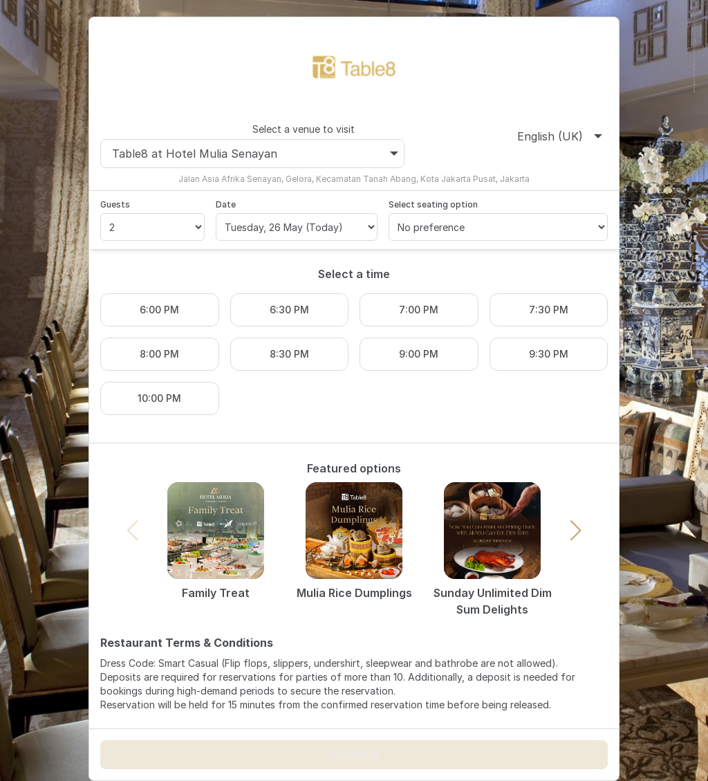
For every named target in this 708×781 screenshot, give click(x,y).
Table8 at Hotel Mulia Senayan (255, 153)
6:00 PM (159, 309)
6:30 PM (289, 309)
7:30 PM (548, 309)
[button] (576, 531)
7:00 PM (418, 309)
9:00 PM (418, 354)
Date (226, 204)
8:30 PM (289, 354)
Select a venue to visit (303, 129)
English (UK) (559, 136)
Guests (115, 204)
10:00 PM (159, 398)
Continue (354, 755)
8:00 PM (159, 354)
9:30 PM (548, 354)
